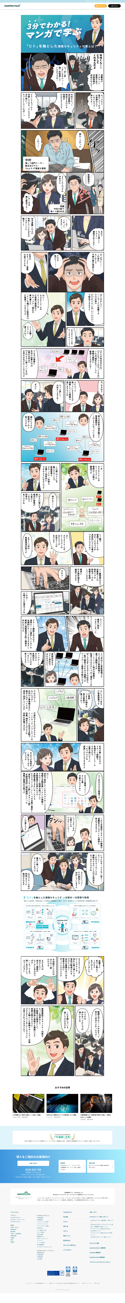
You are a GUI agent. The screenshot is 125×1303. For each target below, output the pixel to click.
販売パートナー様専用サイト (105, 1)
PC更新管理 (40, 1218)
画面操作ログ (40, 1237)
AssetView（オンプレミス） (18, 1220)
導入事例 (65, 1217)
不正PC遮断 (40, 1235)
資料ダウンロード (100, 6)
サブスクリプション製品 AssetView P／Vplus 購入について (101, 1230)
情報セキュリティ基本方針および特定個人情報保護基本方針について (64, 1285)
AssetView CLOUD (15, 1222)
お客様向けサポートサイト (91, 1)
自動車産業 (13, 1236)
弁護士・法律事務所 (16, 1234)
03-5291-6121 (37, 1173)
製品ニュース (66, 1238)
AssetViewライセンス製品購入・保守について (102, 1222)
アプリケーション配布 (43, 1222)
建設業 (12, 1243)
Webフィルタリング (42, 1239)
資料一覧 (65, 1228)
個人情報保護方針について (41, 1285)
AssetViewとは (67, 1212)
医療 (12, 1241)
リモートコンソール (42, 1224)
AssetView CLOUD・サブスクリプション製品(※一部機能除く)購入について (102, 1226)
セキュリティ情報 (94, 1244)
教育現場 (13, 1232)
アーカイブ (40, 1241)
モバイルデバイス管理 (43, 1226)
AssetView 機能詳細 (95, 1254)
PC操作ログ (40, 1228)
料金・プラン (93, 1212)
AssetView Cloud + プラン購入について (101, 1238)
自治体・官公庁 (15, 1228)
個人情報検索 (40, 1245)
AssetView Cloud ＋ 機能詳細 (97, 1249)
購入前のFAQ (66, 1243)
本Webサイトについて (87, 1285)
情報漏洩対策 (40, 1253)
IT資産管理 (40, 1220)
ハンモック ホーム (29, 1285)
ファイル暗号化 (41, 1243)
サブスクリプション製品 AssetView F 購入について (102, 1235)
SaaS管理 (39, 1259)
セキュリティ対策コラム (69, 1248)
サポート (65, 1233)
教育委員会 (13, 1230)
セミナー (65, 1222)
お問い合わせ (114, 6)
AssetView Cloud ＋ (16, 1218)
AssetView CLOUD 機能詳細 (97, 1259)
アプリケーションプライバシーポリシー (100, 1264)
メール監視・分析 (41, 1230)
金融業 (12, 1239)
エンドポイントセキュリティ (44, 1247)
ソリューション (15, 1212)
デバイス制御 (40, 1233)
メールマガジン (67, 1253)
